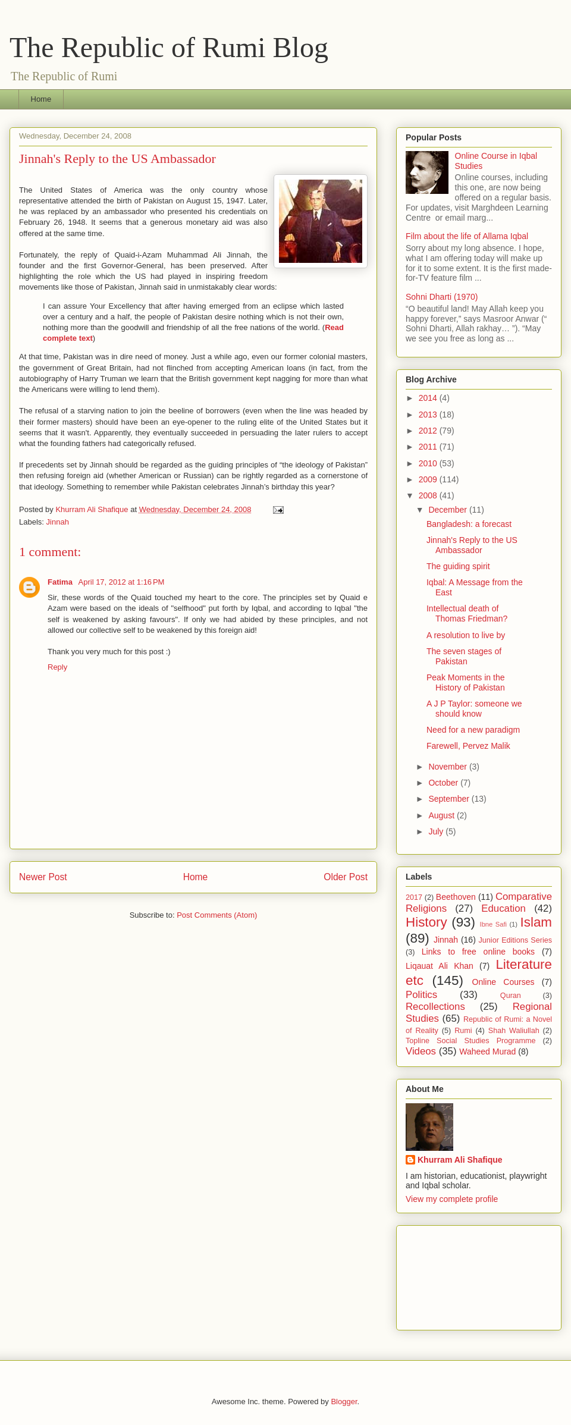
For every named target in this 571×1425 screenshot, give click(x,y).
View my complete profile (452, 1199)
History (426, 922)
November (448, 766)
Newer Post (43, 877)
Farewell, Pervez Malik (468, 746)
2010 (429, 463)
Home (41, 99)
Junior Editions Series (515, 940)
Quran (510, 995)
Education (503, 908)
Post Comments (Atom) (217, 915)
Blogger (344, 1401)
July (436, 831)
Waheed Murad (487, 1051)
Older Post (346, 877)
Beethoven (456, 897)
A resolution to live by (465, 635)
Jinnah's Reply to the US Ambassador (471, 545)
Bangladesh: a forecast (469, 524)
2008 (429, 495)
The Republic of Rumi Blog (169, 47)
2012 (429, 430)
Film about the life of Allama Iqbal (467, 236)
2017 (414, 897)
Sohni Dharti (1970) (442, 297)
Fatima (61, 581)
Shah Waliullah (513, 1031)
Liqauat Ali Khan (439, 966)
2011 (429, 446)
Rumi (463, 1031)
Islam (536, 922)
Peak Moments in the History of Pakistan (465, 682)
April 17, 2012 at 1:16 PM (122, 581)
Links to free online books (478, 951)
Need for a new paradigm (473, 730)
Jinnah (57, 521)
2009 (429, 479)
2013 (429, 414)
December (448, 509)
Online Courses (503, 982)
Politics (421, 994)
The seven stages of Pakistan (463, 656)
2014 (429, 398)
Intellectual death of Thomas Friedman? (466, 613)
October (444, 782)
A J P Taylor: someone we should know (474, 708)
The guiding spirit (458, 566)
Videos (421, 1051)
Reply (57, 667)
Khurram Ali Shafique (460, 1160)
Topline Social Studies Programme (470, 1041)
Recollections (435, 1006)
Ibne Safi (493, 924)
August (442, 815)
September (449, 798)
